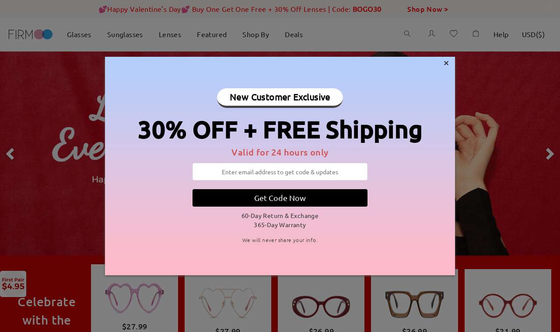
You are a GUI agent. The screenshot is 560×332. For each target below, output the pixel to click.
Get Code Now (280, 197)
